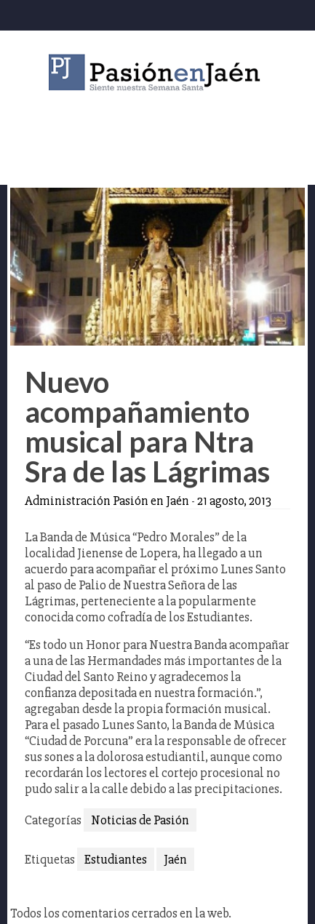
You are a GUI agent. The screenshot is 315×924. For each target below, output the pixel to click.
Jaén (175, 859)
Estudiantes (115, 859)
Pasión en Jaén (158, 72)
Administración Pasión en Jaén (107, 501)
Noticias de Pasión (140, 820)
